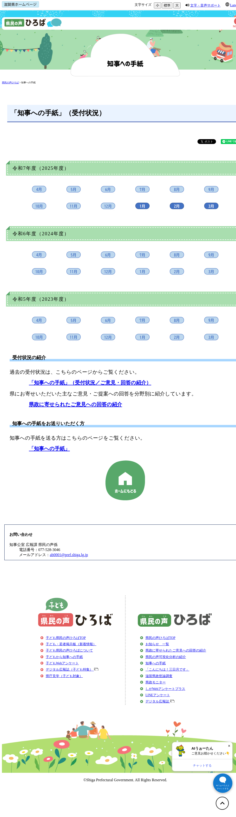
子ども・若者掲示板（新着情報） (71, 644)
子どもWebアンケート (62, 663)
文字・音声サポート (205, 5)
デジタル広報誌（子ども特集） (72, 669)
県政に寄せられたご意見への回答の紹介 (75, 404)
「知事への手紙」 (49, 448)
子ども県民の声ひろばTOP (66, 638)
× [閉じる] (229, 746)
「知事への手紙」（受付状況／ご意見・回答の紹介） (90, 382)
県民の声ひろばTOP (160, 638)
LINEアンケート (157, 695)
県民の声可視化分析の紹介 (165, 657)
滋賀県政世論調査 (158, 676)
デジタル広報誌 (160, 701)
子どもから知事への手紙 (64, 657)
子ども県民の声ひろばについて (69, 650)
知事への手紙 (28, 82)
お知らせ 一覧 (157, 644)
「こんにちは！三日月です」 (167, 669)
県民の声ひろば (10, 82)
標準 (167, 5)
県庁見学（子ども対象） (64, 676)
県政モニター (155, 682)
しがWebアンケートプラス (165, 689)
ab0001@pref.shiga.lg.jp (69, 555)
